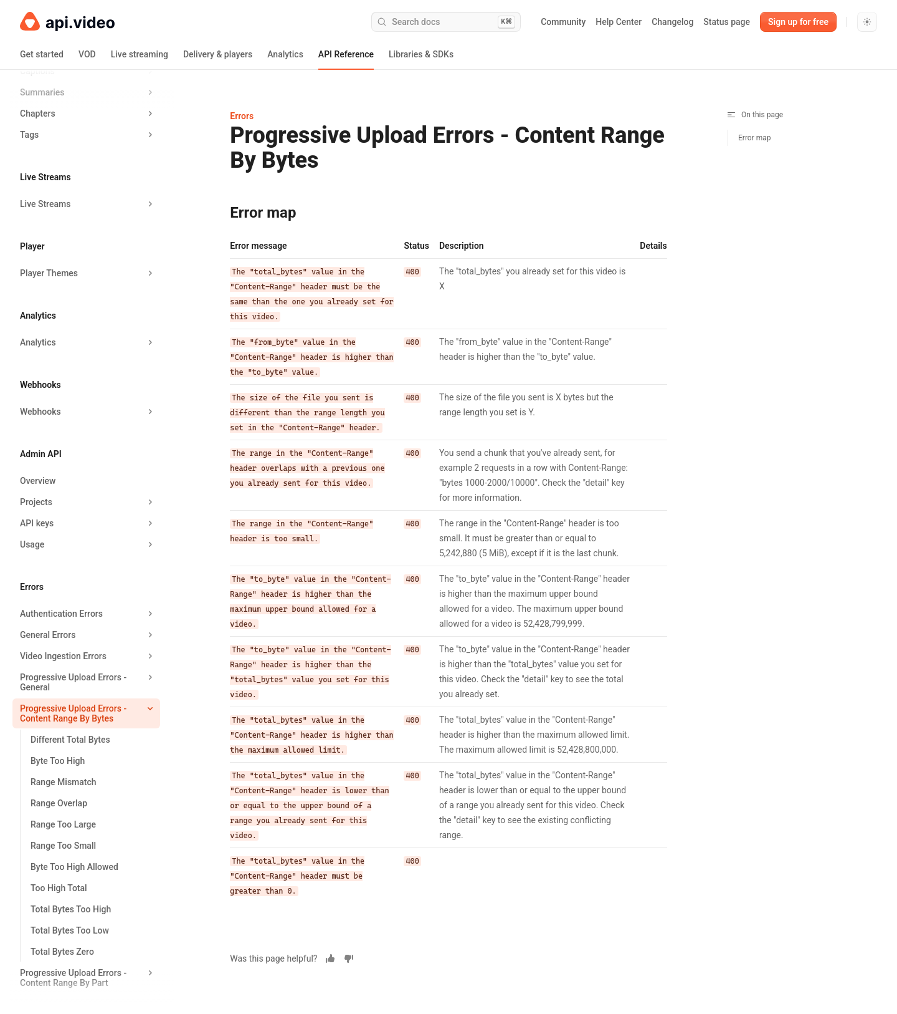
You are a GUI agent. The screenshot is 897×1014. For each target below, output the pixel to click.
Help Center (619, 22)
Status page (726, 22)
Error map (754, 137)
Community (563, 22)
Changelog (672, 22)
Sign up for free (798, 22)
